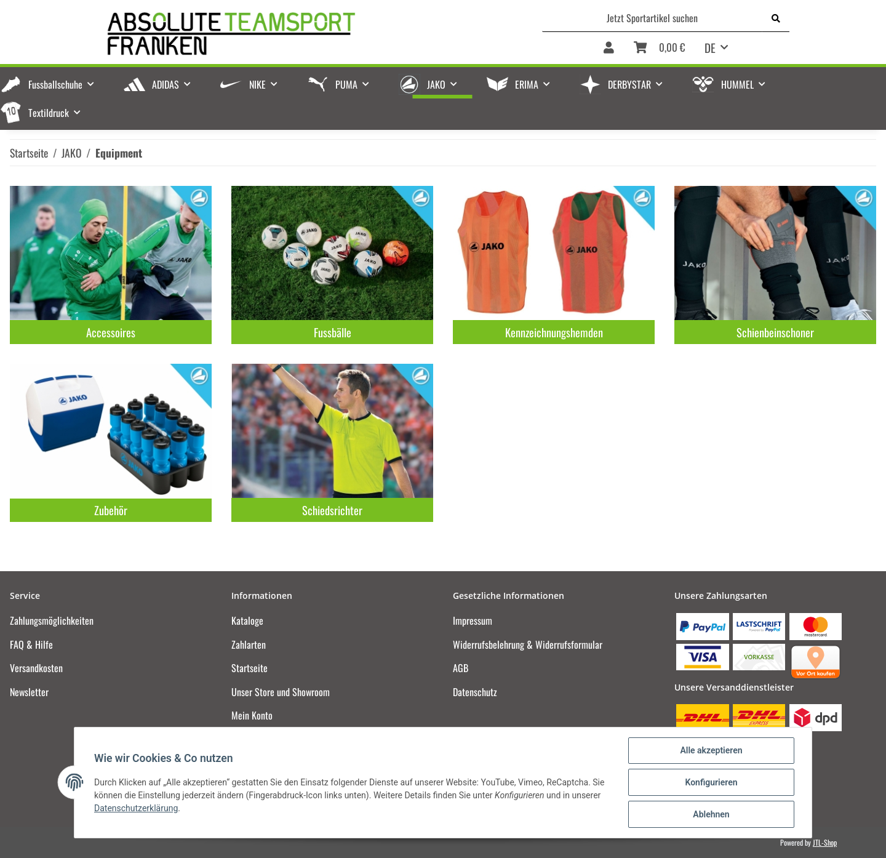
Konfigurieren (711, 782)
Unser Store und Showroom (280, 691)
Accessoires (110, 332)
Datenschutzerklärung (136, 808)
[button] (609, 48)
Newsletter (29, 691)
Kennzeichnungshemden (554, 332)
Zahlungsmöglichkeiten (52, 620)
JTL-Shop (825, 842)
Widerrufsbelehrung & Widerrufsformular (527, 644)
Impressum (472, 620)
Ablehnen (711, 814)
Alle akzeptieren (711, 750)
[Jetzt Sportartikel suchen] (652, 18)
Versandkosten (36, 667)
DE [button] (710, 47)
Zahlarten (248, 644)
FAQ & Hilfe (31, 644)
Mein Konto (252, 715)
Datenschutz (475, 691)
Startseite (249, 667)
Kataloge (247, 620)
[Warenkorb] (659, 48)
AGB (460, 667)
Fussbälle (332, 332)
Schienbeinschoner (775, 332)
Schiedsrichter (332, 510)
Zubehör (110, 510)
